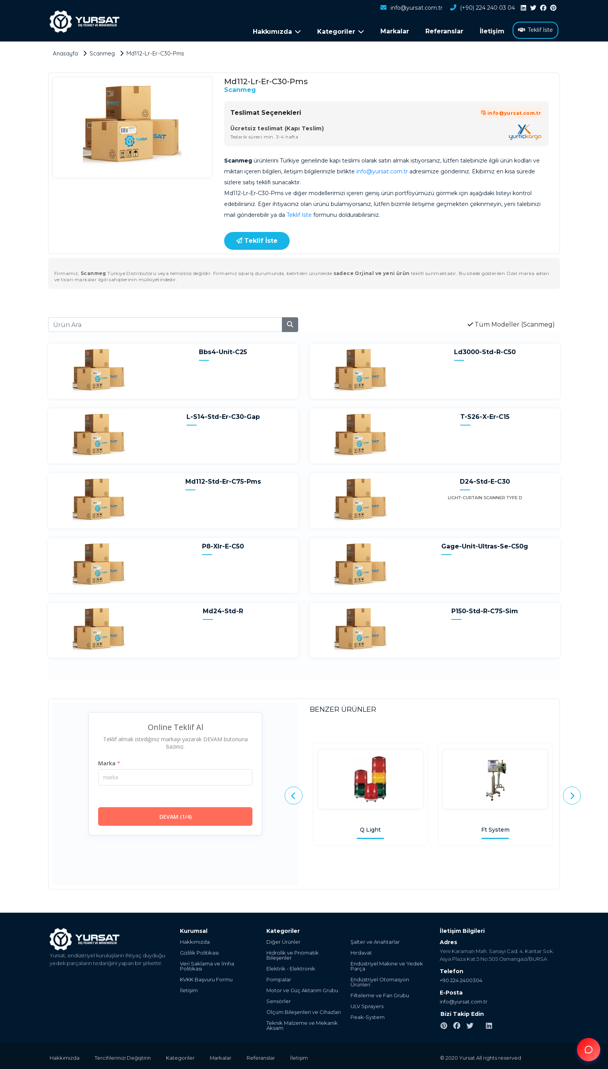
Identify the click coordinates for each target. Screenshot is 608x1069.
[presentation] (293, 794)
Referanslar (444, 31)
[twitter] (533, 8)
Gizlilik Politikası (199, 951)
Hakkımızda (195, 940)
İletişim (492, 31)
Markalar (394, 31)
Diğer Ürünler (283, 940)
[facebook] (543, 8)
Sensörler (278, 999)
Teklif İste (535, 29)
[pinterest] (553, 8)
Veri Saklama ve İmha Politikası (207, 965)
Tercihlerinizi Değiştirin (123, 1056)
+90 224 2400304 (461, 979)
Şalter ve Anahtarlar (375, 940)
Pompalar (278, 978)
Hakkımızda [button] (277, 31)
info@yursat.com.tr (411, 8)
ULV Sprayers (367, 1004)
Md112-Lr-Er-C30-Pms (157, 51)
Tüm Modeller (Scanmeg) (511, 323)
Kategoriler (181, 1056)
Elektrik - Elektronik (290, 967)
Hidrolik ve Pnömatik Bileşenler (292, 954)
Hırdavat (361, 951)
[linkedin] (523, 8)
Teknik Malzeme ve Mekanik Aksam (302, 1024)
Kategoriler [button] (340, 31)
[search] (290, 323)
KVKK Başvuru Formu (206, 978)
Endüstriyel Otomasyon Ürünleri (380, 981)
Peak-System (368, 1015)
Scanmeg (240, 88)
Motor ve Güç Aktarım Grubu (302, 988)
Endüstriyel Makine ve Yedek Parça (387, 965)
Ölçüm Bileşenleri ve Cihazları (303, 1010)
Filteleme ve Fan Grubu (380, 993)
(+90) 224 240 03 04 (482, 8)
